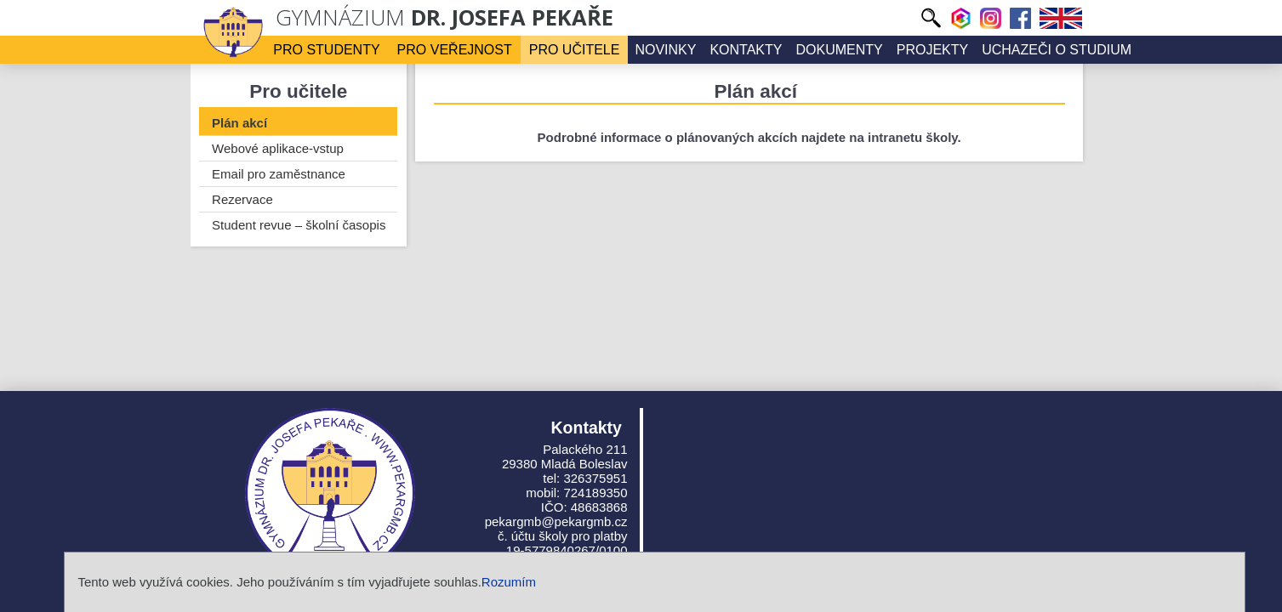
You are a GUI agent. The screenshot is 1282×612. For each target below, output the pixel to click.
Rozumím (508, 582)
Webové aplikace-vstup (278, 148)
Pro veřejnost (454, 49)
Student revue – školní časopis (298, 225)
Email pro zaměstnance (278, 174)
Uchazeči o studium (1056, 49)
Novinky (665, 49)
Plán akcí (239, 123)
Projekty (932, 49)
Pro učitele (574, 49)
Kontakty (745, 49)
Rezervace (242, 199)
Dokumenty (838, 49)
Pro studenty (326, 49)
